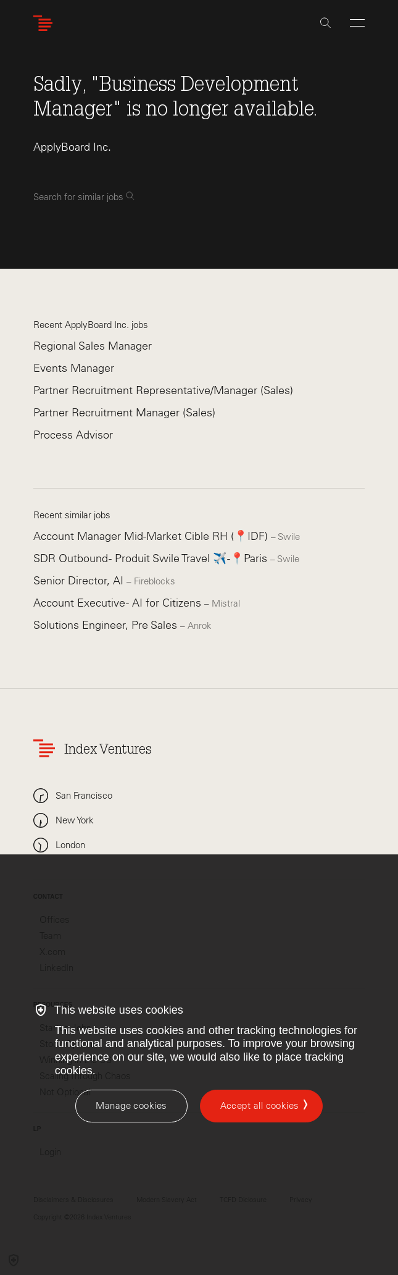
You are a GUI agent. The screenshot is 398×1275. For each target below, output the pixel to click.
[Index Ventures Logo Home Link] (45, 23)
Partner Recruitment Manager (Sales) (124, 412)
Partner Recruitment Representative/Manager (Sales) (163, 390)
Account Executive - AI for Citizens (118, 603)
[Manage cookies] (131, 1106)
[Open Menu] (357, 23)
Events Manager (73, 368)
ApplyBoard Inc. (72, 147)
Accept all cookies (259, 1105)
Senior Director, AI (79, 580)
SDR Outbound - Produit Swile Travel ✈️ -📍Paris (151, 558)
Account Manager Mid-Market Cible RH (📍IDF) (152, 536)
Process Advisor (73, 435)
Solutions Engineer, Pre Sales (106, 625)
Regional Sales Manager (92, 346)
